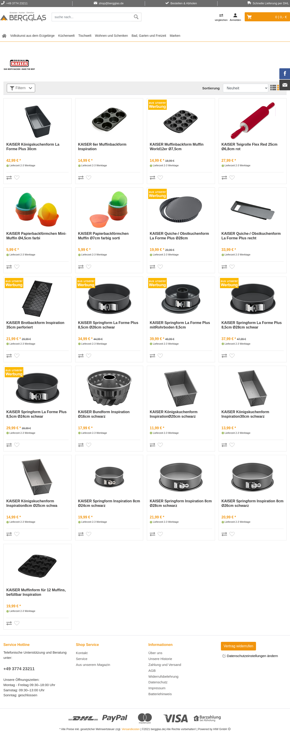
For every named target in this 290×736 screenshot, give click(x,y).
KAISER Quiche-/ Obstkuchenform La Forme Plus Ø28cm (179, 236)
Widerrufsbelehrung (163, 676)
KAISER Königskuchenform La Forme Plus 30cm (32, 146)
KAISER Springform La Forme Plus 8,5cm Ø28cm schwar (252, 325)
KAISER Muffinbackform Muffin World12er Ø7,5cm (176, 146)
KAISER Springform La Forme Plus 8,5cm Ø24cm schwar (36, 414)
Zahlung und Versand (164, 665)
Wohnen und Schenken (111, 35)
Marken (175, 35)
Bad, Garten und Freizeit (149, 35)
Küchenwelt (66, 35)
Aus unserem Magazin (93, 665)
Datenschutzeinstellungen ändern (250, 656)
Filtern (21, 88)
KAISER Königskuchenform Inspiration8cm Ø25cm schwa (31, 503)
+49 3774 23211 (19, 668)
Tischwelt (85, 35)
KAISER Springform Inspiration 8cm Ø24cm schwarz (109, 503)
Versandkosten (131, 729)
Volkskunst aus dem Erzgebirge (32, 35)
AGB (152, 670)
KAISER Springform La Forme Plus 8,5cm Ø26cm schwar (108, 325)
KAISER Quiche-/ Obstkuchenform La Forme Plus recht (251, 236)
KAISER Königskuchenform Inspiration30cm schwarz (245, 414)
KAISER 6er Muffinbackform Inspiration (102, 146)
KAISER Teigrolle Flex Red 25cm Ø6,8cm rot (250, 146)
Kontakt (82, 653)
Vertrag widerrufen (238, 646)
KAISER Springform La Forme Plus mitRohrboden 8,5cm (180, 325)
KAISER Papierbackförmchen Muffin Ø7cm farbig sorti (103, 236)
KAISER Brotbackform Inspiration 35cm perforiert (35, 325)
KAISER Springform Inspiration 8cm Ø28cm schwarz (181, 503)
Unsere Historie (160, 659)
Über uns (155, 653)
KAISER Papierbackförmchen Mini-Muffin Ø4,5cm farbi (36, 236)
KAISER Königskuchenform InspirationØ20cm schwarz (174, 414)
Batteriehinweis (160, 694)
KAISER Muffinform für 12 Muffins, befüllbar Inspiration (36, 592)
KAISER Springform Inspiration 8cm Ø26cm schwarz (253, 503)
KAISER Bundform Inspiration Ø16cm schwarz (104, 414)
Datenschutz (157, 682)
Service (81, 659)
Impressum (156, 688)
